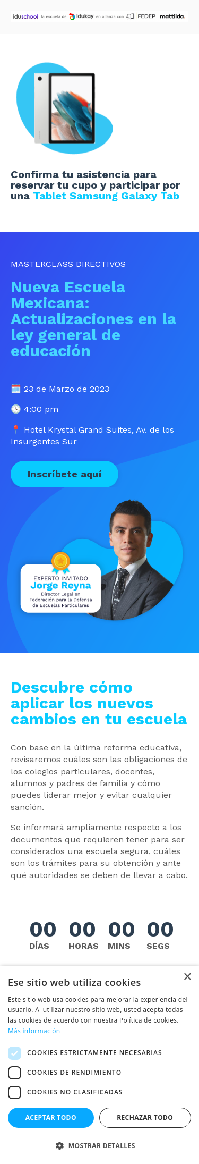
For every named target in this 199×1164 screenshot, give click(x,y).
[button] (99, 1145)
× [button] (187, 977)
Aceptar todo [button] (50, 1117)
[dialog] (99, 1065)
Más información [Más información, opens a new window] (34, 1030)
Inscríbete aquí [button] (64, 473)
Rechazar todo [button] (145, 1117)
